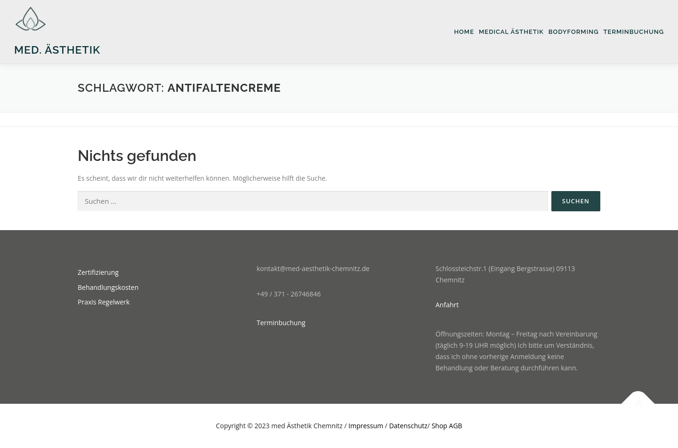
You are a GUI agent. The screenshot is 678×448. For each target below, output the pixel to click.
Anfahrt (447, 304)
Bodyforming (574, 31)
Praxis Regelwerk (103, 301)
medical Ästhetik (511, 31)
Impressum (365, 425)
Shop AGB (447, 425)
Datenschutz (408, 425)
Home (464, 31)
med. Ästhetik (57, 49)
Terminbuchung (634, 31)
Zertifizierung (98, 272)
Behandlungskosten (108, 287)
